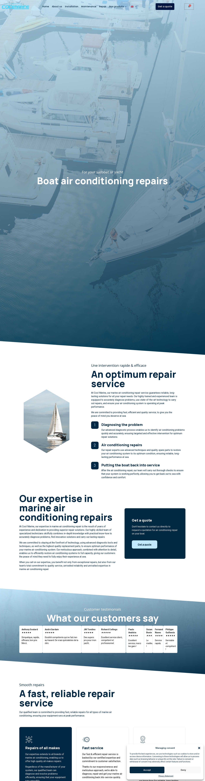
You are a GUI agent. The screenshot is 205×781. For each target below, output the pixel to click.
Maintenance (88, 6)
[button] (199, 748)
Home (45, 6)
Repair (102, 6)
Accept (147, 770)
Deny (183, 770)
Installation (71, 6)
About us (57, 6)
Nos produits (118, 6)
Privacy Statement (166, 776)
